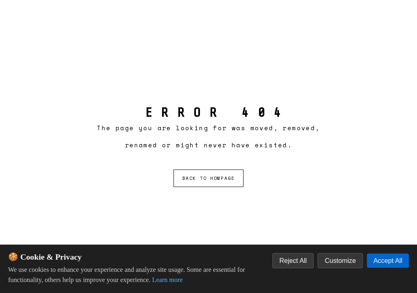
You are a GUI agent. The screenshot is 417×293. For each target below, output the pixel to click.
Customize (340, 260)
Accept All (387, 260)
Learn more (167, 280)
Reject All (293, 260)
